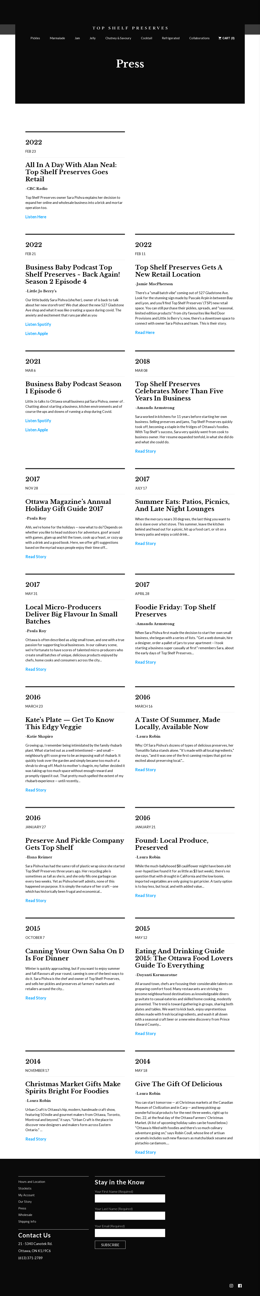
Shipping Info (27, 1222)
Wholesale (25, 1215)
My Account (26, 1195)
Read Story (145, 451)
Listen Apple (36, 333)
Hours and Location (31, 1182)
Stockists (24, 1188)
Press (22, 1208)
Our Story (25, 1202)
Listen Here (35, 216)
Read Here (145, 332)
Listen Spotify (38, 324)
